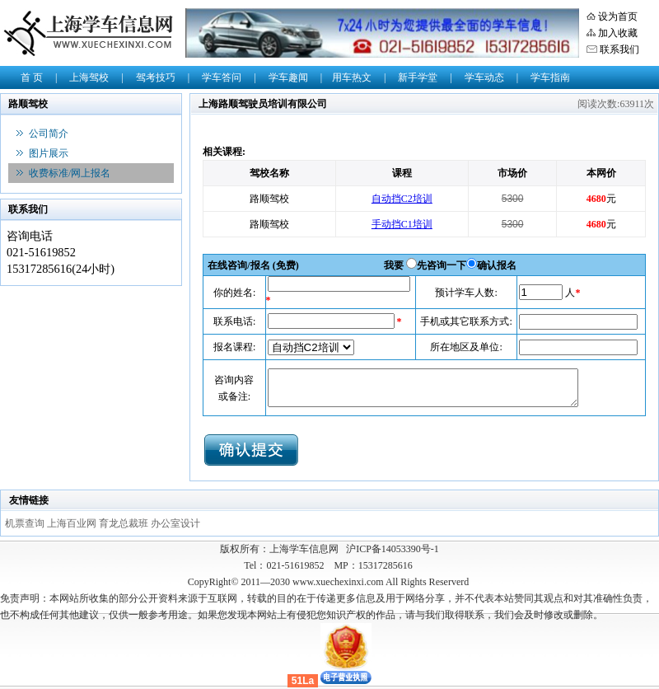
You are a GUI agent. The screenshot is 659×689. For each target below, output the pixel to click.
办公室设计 (175, 523)
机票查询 (26, 523)
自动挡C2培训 (402, 198)
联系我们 (619, 49)
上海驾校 (89, 77)
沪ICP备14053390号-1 (392, 549)
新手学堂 (417, 77)
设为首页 (618, 16)
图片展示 (48, 153)
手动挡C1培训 (402, 224)
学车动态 (484, 77)
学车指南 (550, 77)
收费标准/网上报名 (69, 173)
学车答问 (221, 77)
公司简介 (48, 133)
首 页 (32, 77)
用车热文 (352, 77)
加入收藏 (618, 33)
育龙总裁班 (125, 523)
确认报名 (496, 265)
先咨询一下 (441, 265)
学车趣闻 (288, 77)
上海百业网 (73, 523)
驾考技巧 (155, 77)
